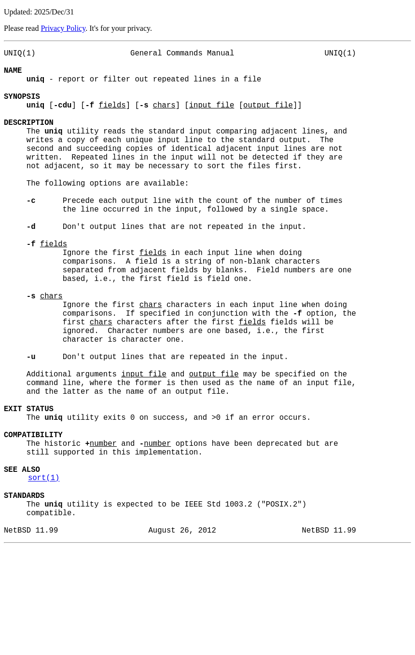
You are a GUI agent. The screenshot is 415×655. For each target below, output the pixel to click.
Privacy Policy (63, 28)
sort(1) (44, 574)
